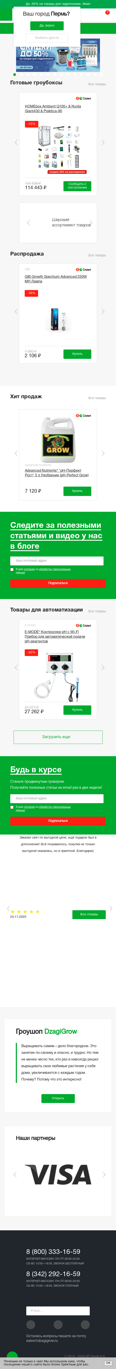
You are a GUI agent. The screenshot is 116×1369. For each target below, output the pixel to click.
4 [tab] (35, 74)
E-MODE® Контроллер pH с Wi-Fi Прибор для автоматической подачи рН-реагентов (55, 637)
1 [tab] (14, 74)
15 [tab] (58, 79)
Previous (13, 142)
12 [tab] (88, 74)
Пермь (61, 14)
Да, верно (47, 25)
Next (103, 142)
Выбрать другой (47, 38)
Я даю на (43, 571)
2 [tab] (21, 74)
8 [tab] (61, 74)
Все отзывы (89, 914)
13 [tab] (95, 74)
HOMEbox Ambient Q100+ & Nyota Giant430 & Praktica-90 (53, 109)
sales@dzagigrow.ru (42, 1341)
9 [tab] (68, 74)
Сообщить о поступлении (77, 186)
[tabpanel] (58, 55)
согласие (29, 569)
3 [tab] (28, 74)
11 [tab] (81, 74)
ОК (108, 1363)
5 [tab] (41, 74)
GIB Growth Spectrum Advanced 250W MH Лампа (56, 279)
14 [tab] (101, 74)
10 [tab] (75, 74)
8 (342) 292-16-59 (53, 1275)
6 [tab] (48, 74)
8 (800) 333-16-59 (53, 1252)
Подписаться (58, 583)
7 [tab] (55, 74)
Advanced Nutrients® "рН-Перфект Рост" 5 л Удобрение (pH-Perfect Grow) (57, 473)
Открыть (58, 1098)
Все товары (97, 84)
